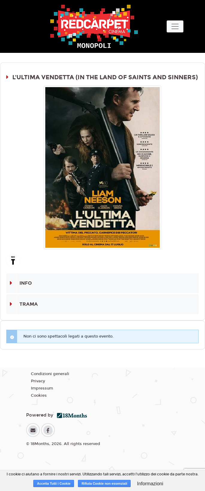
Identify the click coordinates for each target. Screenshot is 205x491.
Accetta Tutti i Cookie (53, 483)
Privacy (38, 381)
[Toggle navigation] (175, 26)
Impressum (42, 388)
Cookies (39, 395)
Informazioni (150, 483)
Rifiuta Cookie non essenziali (104, 483)
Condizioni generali (50, 373)
